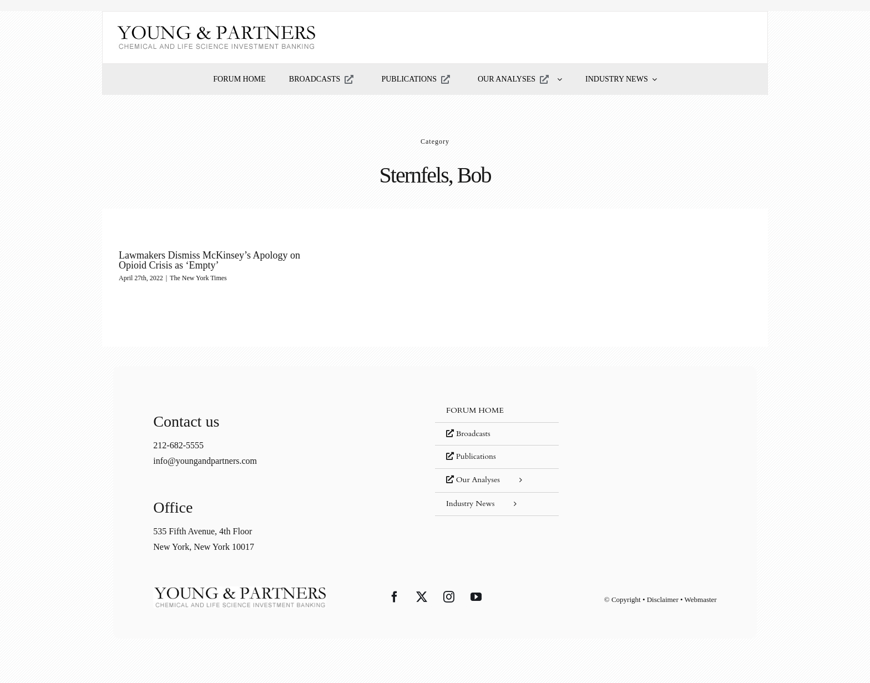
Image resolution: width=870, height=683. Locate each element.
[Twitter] (421, 597)
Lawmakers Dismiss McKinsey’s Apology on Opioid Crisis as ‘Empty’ (209, 260)
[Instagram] (448, 597)
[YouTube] (476, 597)
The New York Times (198, 278)
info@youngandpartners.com (205, 461)
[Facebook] (394, 597)
